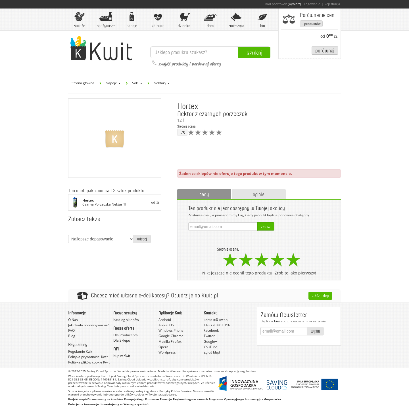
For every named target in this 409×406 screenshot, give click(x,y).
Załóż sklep (320, 295)
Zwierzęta (236, 20)
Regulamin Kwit (80, 351)
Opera (163, 346)
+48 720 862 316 (217, 325)
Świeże (79, 20)
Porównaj (324, 50)
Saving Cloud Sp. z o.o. (102, 371)
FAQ (71, 330)
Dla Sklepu (121, 340)
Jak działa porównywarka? (88, 325)
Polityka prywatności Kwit (88, 356)
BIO (262, 20)
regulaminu (248, 371)
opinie (258, 194)
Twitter (209, 335)
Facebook (211, 330)
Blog (71, 335)
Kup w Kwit (121, 355)
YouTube (211, 346)
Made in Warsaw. (169, 371)
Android (164, 319)
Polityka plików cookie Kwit (89, 362)
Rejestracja (332, 4)
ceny (204, 194)
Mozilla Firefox (169, 341)
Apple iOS (166, 325)
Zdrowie (158, 20)
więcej (142, 239)
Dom (210, 20)
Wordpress (167, 352)
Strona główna (83, 83)
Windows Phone (170, 330)
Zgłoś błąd (212, 352)
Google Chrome (170, 335)
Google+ (210, 341)
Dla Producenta (125, 335)
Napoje (132, 20)
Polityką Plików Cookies (175, 391)
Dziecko (184, 20)
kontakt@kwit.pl (216, 319)
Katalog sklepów (126, 319)
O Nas (73, 319)
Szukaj (254, 52)
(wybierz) (294, 4)
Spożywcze (106, 20)
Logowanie (312, 4)
